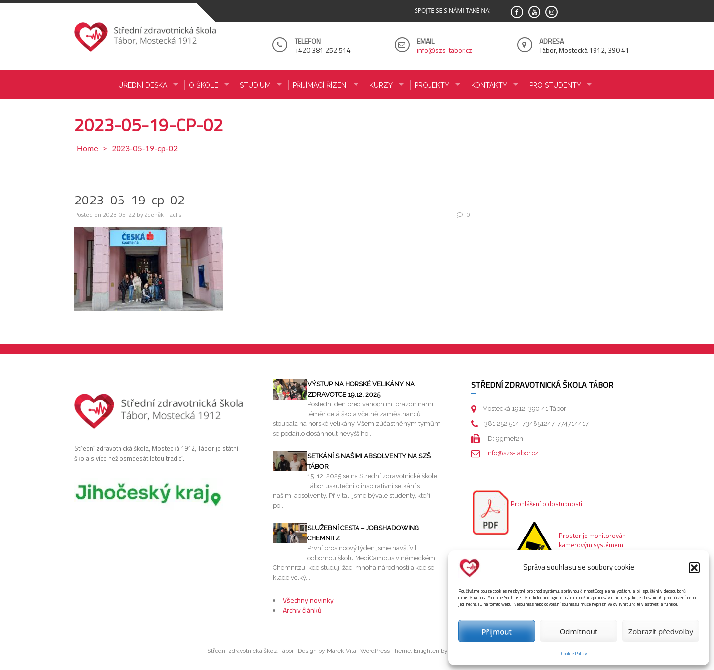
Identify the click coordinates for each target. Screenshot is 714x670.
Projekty (432, 85)
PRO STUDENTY (555, 85)
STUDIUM (255, 85)
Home (87, 148)
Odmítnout (579, 631)
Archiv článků (302, 610)
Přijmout (497, 631)
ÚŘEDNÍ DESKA (143, 85)
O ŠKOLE (203, 85)
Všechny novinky (308, 600)
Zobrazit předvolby (660, 631)
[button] (694, 568)
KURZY (381, 85)
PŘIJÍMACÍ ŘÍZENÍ (320, 85)
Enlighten (426, 650)
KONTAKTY (489, 85)
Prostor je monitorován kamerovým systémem (592, 540)
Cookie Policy (574, 653)
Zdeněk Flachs (163, 214)
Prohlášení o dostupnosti (546, 504)
